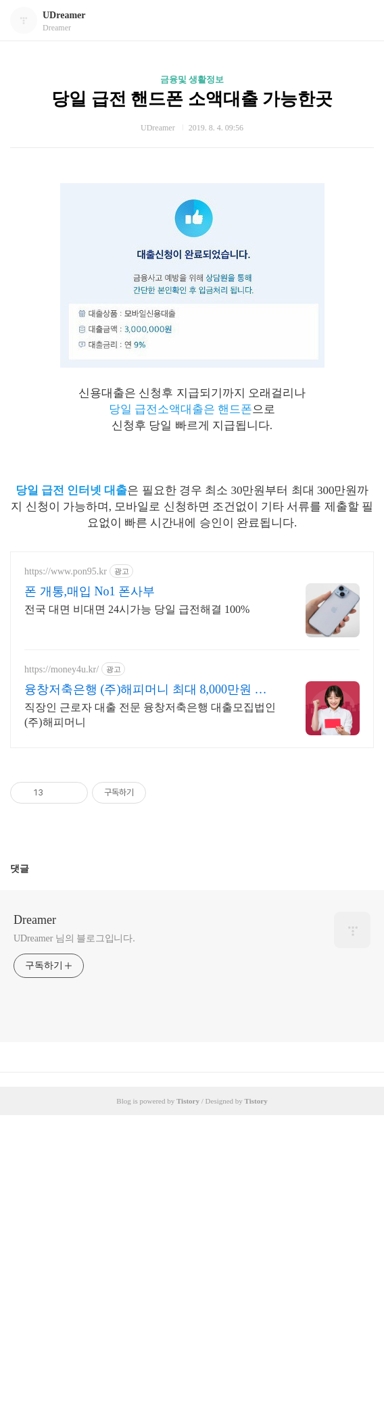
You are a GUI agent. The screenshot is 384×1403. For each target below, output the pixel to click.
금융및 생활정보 (192, 79)
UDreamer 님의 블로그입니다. (74, 1226)
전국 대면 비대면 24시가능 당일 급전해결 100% (136, 897)
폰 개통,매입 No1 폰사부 (89, 879)
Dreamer (35, 1207)
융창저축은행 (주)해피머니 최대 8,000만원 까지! (145, 977)
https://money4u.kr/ (61, 957)
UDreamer (64, 15)
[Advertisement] (192, 207)
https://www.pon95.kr (65, 859)
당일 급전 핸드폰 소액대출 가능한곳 (192, 99)
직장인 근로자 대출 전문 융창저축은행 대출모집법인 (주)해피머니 (150, 1002)
